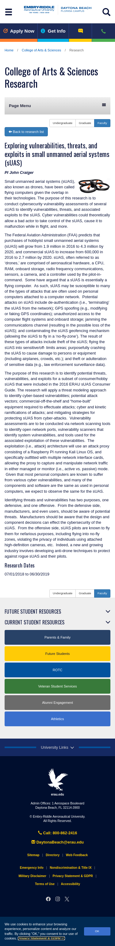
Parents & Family (57, 637)
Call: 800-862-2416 (57, 833)
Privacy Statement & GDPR (41, 938)
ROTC (58, 670)
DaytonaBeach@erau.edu (57, 842)
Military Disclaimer (32, 876)
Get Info (53, 31)
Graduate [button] (85, 123)
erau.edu (57, 782)
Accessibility (70, 884)
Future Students (57, 653)
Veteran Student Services (57, 686)
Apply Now (18, 31)
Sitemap (33, 855)
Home (9, 50)
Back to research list (26, 132)
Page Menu (57, 105)
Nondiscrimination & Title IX (70, 867)
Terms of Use (45, 884)
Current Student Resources (34, 622)
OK (97, 931)
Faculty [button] (102, 123)
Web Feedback (77, 855)
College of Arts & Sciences (41, 50)
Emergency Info (32, 867)
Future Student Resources (33, 611)
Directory (52, 855)
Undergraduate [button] (62, 123)
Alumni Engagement (57, 702)
